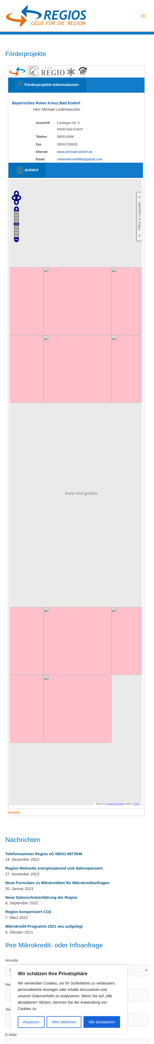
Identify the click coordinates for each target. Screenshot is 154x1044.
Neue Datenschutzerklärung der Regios (41, 897)
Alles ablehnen (64, 1022)
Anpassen (31, 1022)
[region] (69, 999)
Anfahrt (27, 170)
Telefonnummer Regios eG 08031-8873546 (43, 854)
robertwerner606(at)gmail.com (80, 159)
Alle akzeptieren (102, 1022)
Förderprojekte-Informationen (47, 85)
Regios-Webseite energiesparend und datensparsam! (54, 868)
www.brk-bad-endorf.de (75, 152)
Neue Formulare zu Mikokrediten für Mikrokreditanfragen (57, 883)
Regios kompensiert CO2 (28, 912)
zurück (13, 812)
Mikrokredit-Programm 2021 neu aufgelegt (44, 926)
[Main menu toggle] (143, 16)
